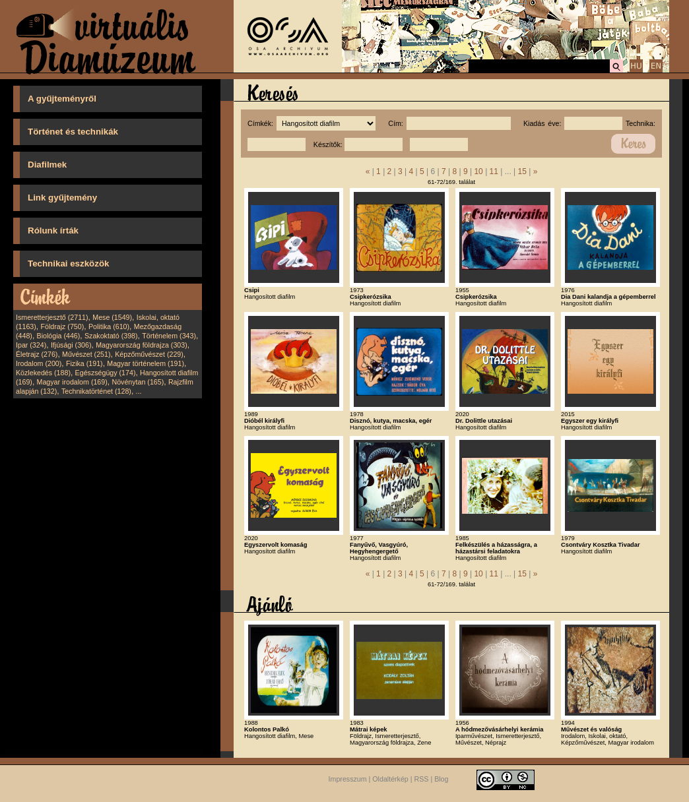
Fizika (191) (84, 363)
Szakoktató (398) (111, 336)
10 (478, 171)
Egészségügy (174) (105, 373)
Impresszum (348, 779)
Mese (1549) (112, 317)
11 (494, 171)
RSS (421, 779)
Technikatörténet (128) (96, 391)
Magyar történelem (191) (145, 363)
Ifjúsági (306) (71, 345)
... (139, 391)
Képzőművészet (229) (149, 354)
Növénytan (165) (138, 382)
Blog (441, 779)
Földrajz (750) (62, 326)
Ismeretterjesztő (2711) (52, 317)
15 (522, 171)
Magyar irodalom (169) (72, 382)
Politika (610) (108, 326)
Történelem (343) (169, 336)
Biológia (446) (59, 336)
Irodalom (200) (38, 363)
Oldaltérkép (390, 779)
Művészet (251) (86, 354)
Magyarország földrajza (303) (141, 345)
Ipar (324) (31, 345)
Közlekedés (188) (43, 373)
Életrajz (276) (36, 354)
